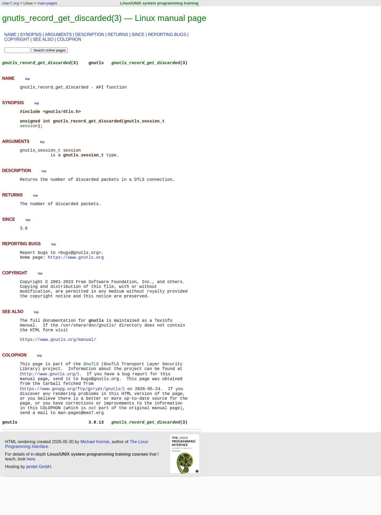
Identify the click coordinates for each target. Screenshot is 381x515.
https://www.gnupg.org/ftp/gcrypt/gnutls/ (73, 417)
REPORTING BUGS (167, 34)
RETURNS (118, 34)
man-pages (47, 3)
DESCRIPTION (89, 34)
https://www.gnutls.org (76, 271)
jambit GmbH (38, 502)
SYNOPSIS (31, 34)
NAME (10, 34)
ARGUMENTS (58, 34)
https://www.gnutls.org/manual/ (58, 363)
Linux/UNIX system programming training (159, 3)
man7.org (10, 3)
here (31, 495)
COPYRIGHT (16, 39)
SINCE (137, 34)
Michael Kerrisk (94, 478)
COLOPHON (69, 39)
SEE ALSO (43, 39)
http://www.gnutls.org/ (50, 400)
